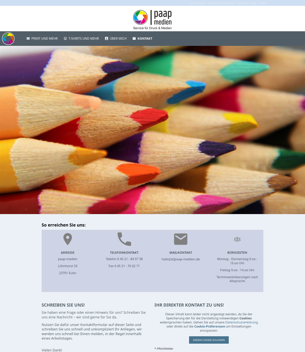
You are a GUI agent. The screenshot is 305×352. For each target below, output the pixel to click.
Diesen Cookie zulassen (209, 340)
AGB (262, 3)
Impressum (198, 3)
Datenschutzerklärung (241, 322)
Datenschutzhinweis (222, 3)
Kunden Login (247, 3)
